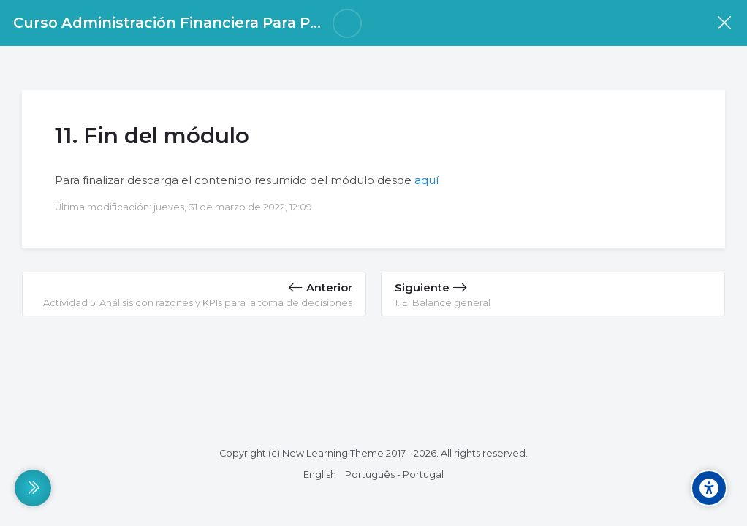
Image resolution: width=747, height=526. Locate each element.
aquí (426, 180)
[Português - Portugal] (394, 475)
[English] (319, 475)
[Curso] (724, 23)
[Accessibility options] (709, 488)
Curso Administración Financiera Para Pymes (182, 22)
